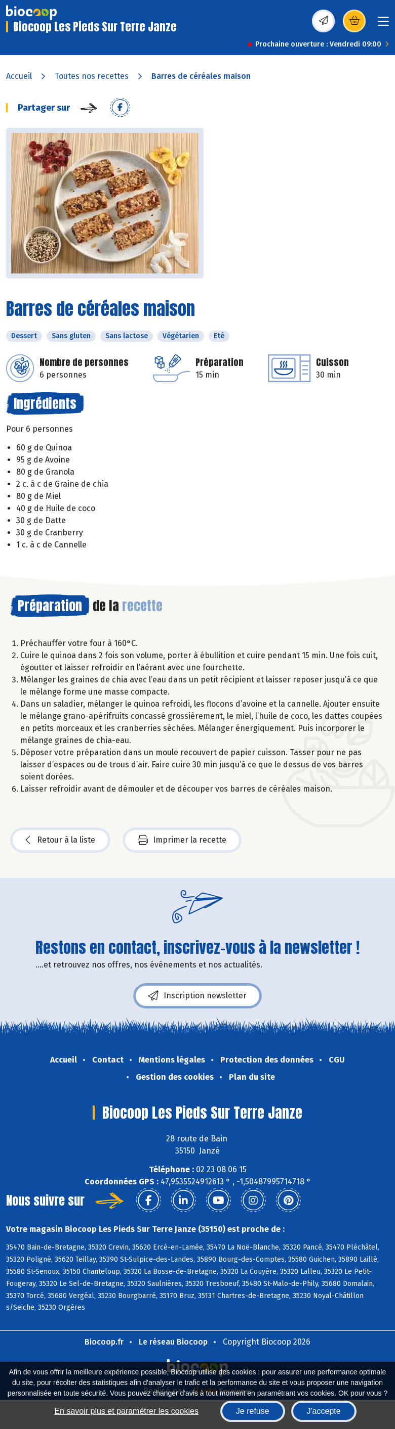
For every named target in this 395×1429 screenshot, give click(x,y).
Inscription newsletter (197, 996)
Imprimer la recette (182, 840)
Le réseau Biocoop (173, 1342)
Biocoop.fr (104, 1342)
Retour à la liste (60, 840)
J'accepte (324, 1411)
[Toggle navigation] (383, 24)
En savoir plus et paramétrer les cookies (126, 1411)
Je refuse (252, 1411)
